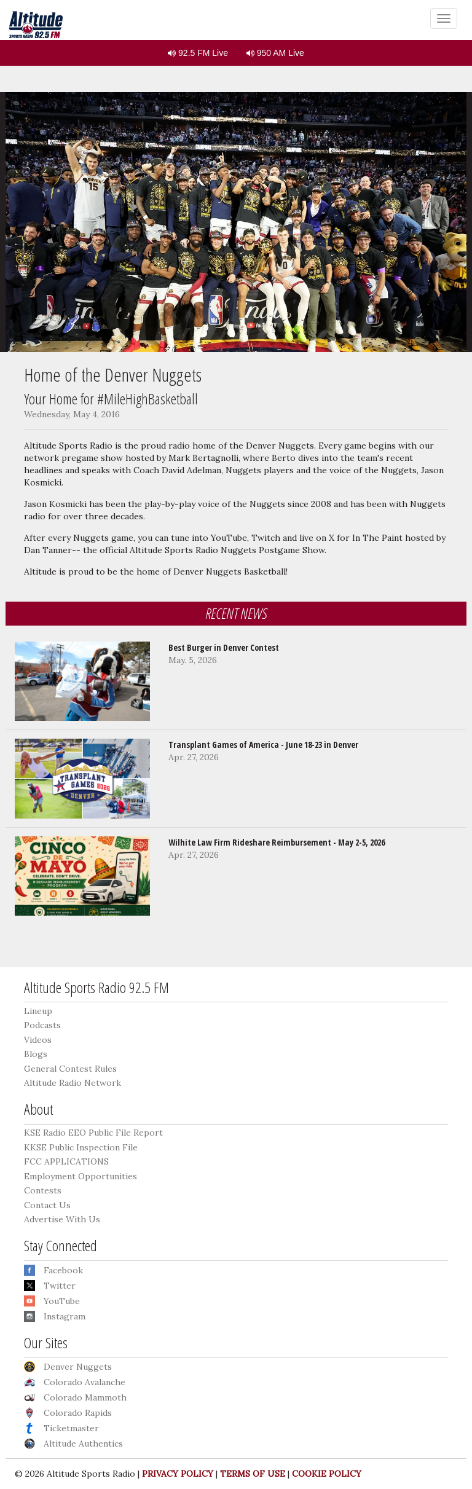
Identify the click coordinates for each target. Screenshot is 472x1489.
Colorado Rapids (78, 1412)
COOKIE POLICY (326, 1473)
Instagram (64, 1316)
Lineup (38, 1010)
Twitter (60, 1285)
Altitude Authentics (83, 1443)
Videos (38, 1039)
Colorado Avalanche (84, 1382)
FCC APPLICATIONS (66, 1161)
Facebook (63, 1270)
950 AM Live (275, 53)
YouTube (62, 1300)
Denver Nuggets (78, 1366)
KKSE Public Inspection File (81, 1147)
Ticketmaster (71, 1428)
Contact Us (47, 1205)
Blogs (35, 1053)
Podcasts (42, 1025)
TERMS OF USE (252, 1473)
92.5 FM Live (198, 53)
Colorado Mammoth (85, 1397)
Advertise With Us (62, 1219)
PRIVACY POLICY (177, 1473)
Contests (42, 1190)
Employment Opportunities (80, 1176)
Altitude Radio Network (72, 1082)
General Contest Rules (70, 1068)
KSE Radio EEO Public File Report (93, 1132)
